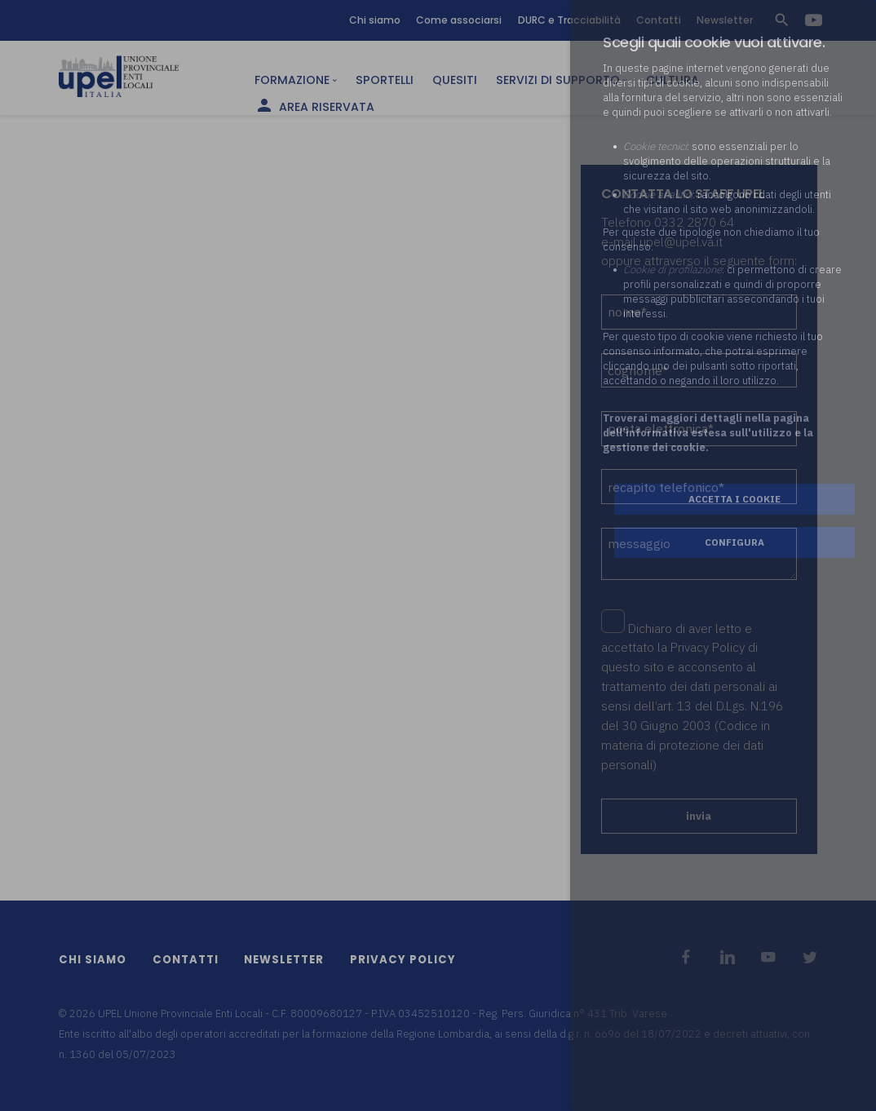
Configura (734, 542)
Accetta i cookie (734, 499)
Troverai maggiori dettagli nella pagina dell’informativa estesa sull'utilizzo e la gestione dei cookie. (708, 432)
